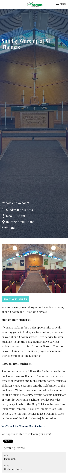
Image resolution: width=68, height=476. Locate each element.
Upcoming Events (13, 448)
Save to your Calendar (15, 298)
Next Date (10, 228)
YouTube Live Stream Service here (23, 426)
